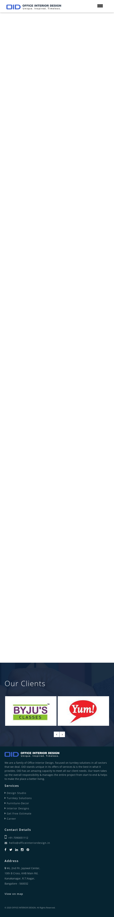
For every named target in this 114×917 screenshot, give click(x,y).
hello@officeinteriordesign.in (27, 843)
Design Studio (15, 793)
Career (10, 818)
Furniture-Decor (17, 803)
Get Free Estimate (18, 813)
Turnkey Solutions (18, 798)
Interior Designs (17, 808)
